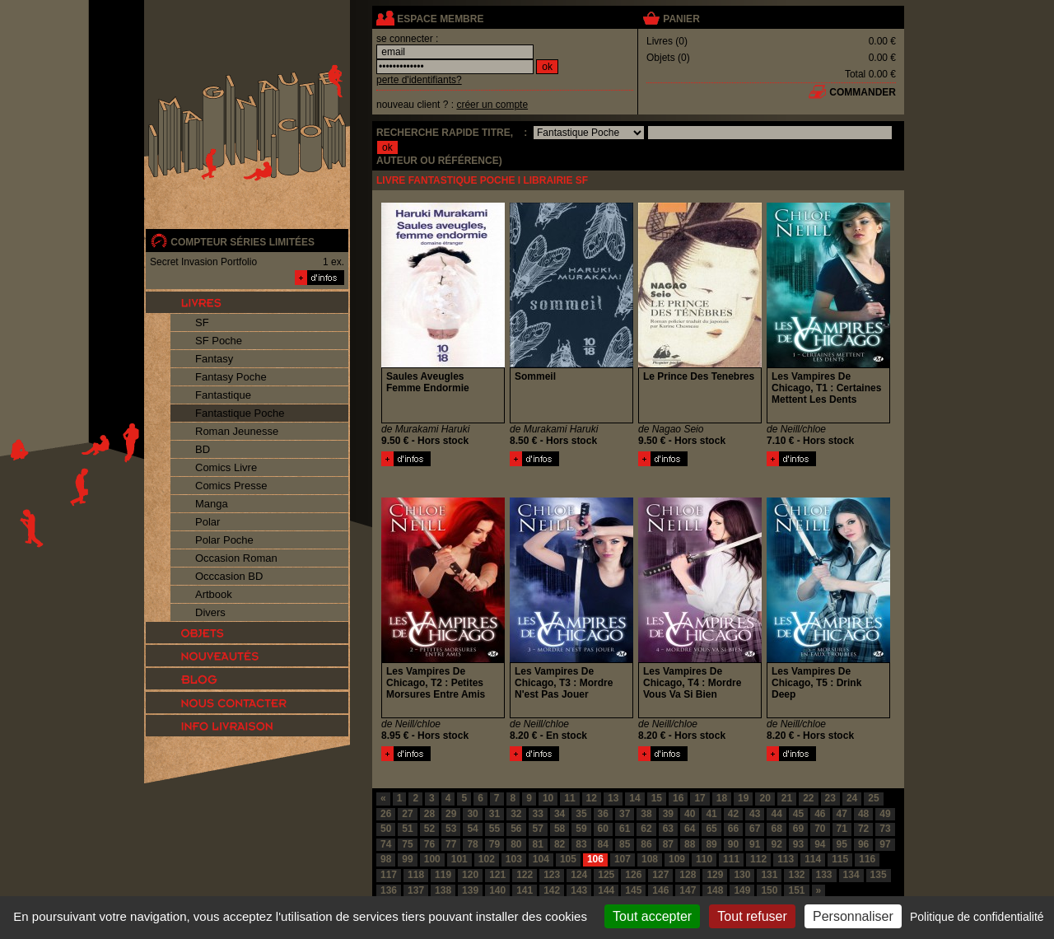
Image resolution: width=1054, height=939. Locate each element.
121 (497, 875)
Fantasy (214, 359)
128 (687, 875)
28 (429, 814)
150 (769, 890)
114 (812, 859)
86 (646, 844)
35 (581, 814)
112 (758, 859)
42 (733, 814)
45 (798, 814)
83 (581, 844)
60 (603, 828)
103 (514, 859)
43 (754, 814)
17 (699, 798)
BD (202, 449)
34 (559, 814)
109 (677, 859)
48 (863, 814)
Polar (207, 522)
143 (579, 890)
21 (786, 798)
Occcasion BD (229, 576)
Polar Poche (224, 540)
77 (450, 844)
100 (432, 859)
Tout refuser (751, 916)
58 (559, 828)
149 (742, 890)
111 (731, 859)
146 (660, 890)
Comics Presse (231, 485)
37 (624, 814)
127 (660, 875)
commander (862, 92)
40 (689, 814)
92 (776, 844)
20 (764, 798)
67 (754, 828)
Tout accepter (652, 916)
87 (668, 844)
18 (721, 798)
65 (711, 828)
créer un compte (492, 104)
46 (819, 814)
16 (678, 798)
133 (824, 875)
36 (603, 814)
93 (798, 844)
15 (656, 798)
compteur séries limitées (242, 242)
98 (385, 859)
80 (516, 844)
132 (796, 875)
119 (443, 875)
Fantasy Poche (231, 377)
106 (595, 859)
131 (769, 875)
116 (867, 859)
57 (538, 828)
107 (622, 859)
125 (606, 875)
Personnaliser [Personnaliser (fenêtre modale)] (853, 916)
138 (443, 890)
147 (687, 890)
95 (842, 844)
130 (742, 875)
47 (842, 814)
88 (689, 844)
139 (470, 890)
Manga (211, 504)
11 (569, 798)
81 (538, 844)
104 (541, 859)
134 (851, 875)
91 (754, 844)
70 (819, 828)
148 (715, 890)
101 (459, 859)
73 (884, 828)
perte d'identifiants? (419, 80)
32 (516, 814)
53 (450, 828)
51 (407, 828)
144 (606, 890)
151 (796, 890)
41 (711, 814)
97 (884, 844)
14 (634, 798)
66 (733, 828)
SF (202, 322)
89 (711, 844)
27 (407, 814)
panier (681, 19)
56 (516, 828)
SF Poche (218, 340)
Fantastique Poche (239, 413)
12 (591, 798)
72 (863, 828)
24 (851, 798)
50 (385, 828)
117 (388, 875)
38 (646, 814)
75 (407, 844)
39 (668, 814)
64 (689, 828)
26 (385, 814)
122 (524, 875)
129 (715, 875)
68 (776, 828)
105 (568, 859)
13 (613, 798)
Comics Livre (226, 467)
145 (633, 890)
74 (385, 844)
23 (830, 798)
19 (743, 798)
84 (603, 844)
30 (472, 814)
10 (548, 798)
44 (776, 814)
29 (450, 814)
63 (668, 828)
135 (878, 875)
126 (633, 875)
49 (884, 814)
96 (863, 844)
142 (551, 890)
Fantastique (223, 395)
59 (581, 828)
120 (470, 875)
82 (559, 844)
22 (808, 798)
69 (798, 828)
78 (472, 844)
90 (733, 844)
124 (579, 875)
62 (646, 828)
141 (524, 890)
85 (624, 844)
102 (486, 859)
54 (472, 828)
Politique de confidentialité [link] (977, 916)
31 (494, 814)
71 (842, 828)
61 (624, 828)
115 (840, 859)
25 (873, 798)
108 (649, 859)
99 (407, 859)
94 (819, 844)
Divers (210, 612)
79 (494, 844)
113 (785, 859)
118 (416, 875)
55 (494, 828)
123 (551, 875)
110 (704, 859)
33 (538, 814)
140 (497, 890)
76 (429, 844)
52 (429, 828)
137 (416, 890)
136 (388, 890)
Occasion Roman (236, 558)
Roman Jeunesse (236, 431)
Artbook (213, 594)
